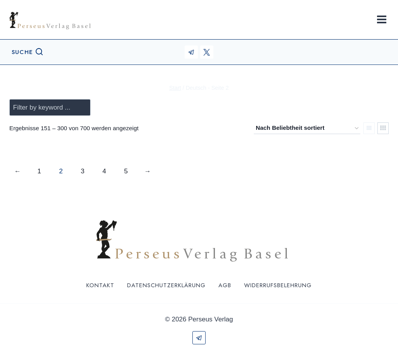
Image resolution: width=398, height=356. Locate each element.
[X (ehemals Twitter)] (206, 52)
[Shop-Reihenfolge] (307, 128)
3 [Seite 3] (82, 171)
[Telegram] (191, 52)
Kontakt (100, 285)
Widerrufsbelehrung (278, 285)
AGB (224, 285)
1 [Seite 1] (39, 171)
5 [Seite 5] (125, 171)
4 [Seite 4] (104, 171)
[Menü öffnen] (381, 19)
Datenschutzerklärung (166, 285)
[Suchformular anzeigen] (28, 52)
